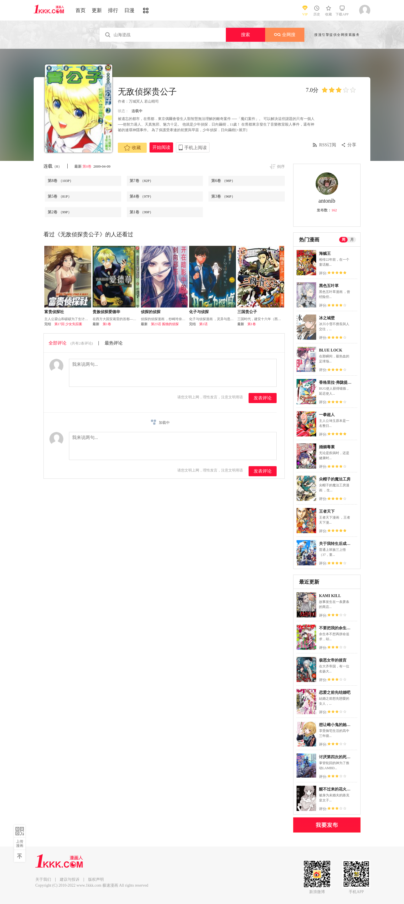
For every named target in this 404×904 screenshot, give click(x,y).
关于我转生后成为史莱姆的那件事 (348, 544)
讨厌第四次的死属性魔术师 (342, 757)
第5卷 (60, 196)
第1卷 (141, 212)
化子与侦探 (199, 312)
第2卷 (60, 212)
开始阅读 (161, 147)
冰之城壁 (327, 318)
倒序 (281, 167)
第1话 (203, 324)
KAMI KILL (330, 596)
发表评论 (263, 398)
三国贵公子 (247, 312)
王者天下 (327, 511)
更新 (97, 10)
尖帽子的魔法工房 (334, 479)
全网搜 (284, 34)
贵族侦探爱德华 (106, 312)
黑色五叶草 (329, 286)
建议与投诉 (69, 879)
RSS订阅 (327, 144)
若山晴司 (151, 101)
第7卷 (141, 181)
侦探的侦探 (150, 312)
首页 (80, 10)
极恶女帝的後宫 (332, 660)
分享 (351, 144)
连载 (52, 166)
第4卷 (141, 196)
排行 (113, 10)
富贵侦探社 (54, 312)
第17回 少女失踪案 (68, 324)
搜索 (245, 34)
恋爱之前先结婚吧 (334, 692)
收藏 (132, 148)
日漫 (129, 10)
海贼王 (325, 253)
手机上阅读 (195, 147)
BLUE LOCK (330, 350)
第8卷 (87, 166)
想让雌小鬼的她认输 (336, 725)
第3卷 (223, 196)
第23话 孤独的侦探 (165, 324)
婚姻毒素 (327, 447)
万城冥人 (136, 101)
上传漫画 (19, 843)
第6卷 (223, 181)
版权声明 (96, 879)
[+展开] (241, 130)
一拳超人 (327, 415)
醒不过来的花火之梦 (336, 789)
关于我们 (43, 879)
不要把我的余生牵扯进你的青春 (346, 628)
